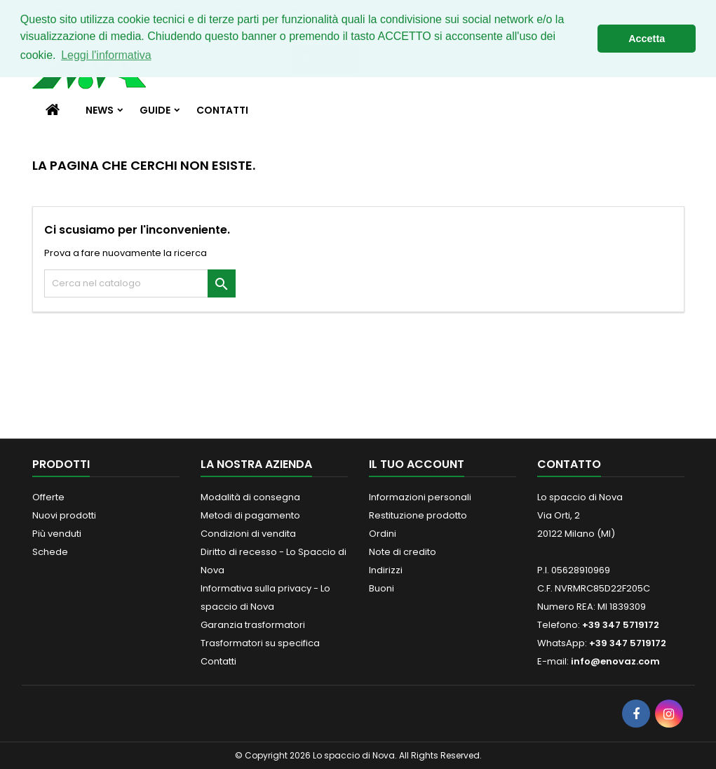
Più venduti (56, 533)
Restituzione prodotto (418, 515)
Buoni (381, 588)
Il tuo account (416, 464)
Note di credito (402, 552)
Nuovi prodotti (64, 515)
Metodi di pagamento (250, 515)
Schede (50, 552)
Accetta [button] (646, 38)
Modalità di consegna (250, 497)
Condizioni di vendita (248, 533)
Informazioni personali (420, 497)
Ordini (382, 533)
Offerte (48, 497)
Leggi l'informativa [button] (106, 55)
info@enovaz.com (615, 661)
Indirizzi (386, 570)
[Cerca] (140, 283)
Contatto (569, 464)
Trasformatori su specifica (260, 643)
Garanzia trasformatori (253, 624)
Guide (155, 110)
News (100, 110)
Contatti (222, 110)
